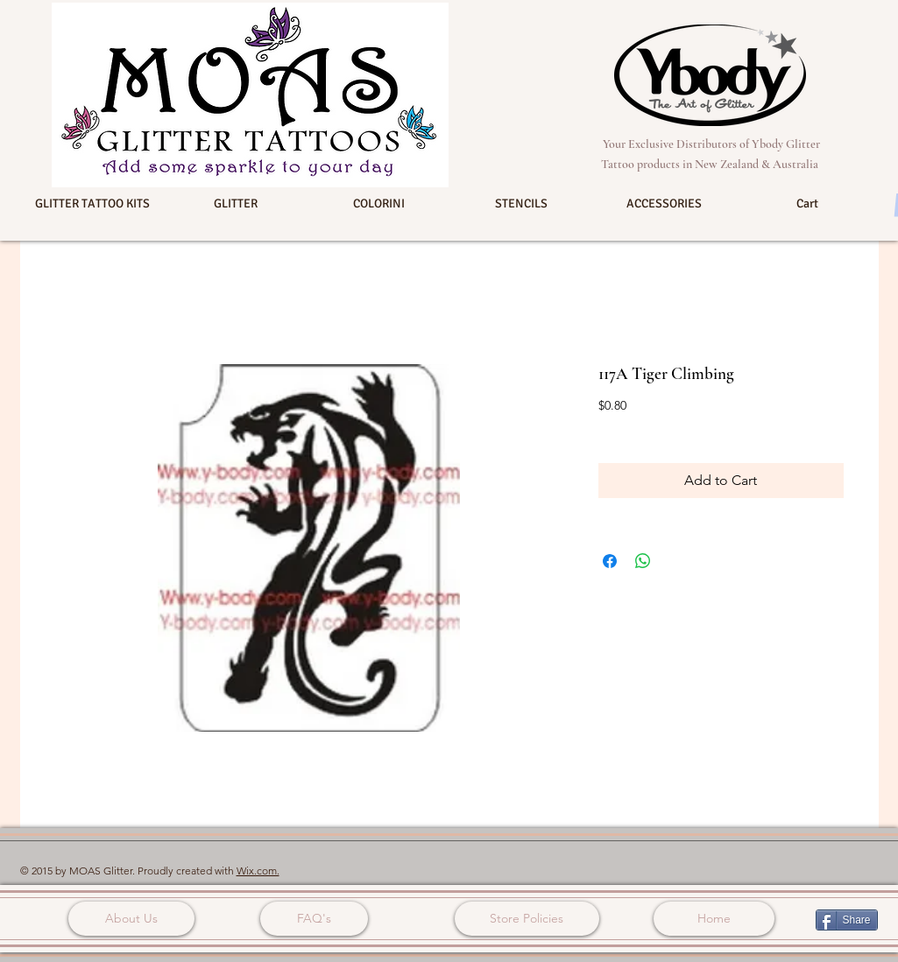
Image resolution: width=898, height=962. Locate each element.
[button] (93, 204)
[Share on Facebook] (609, 561)
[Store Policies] (527, 919)
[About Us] (131, 919)
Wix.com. (258, 870)
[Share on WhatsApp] (643, 561)
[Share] (847, 919)
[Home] (714, 919)
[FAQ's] (314, 919)
